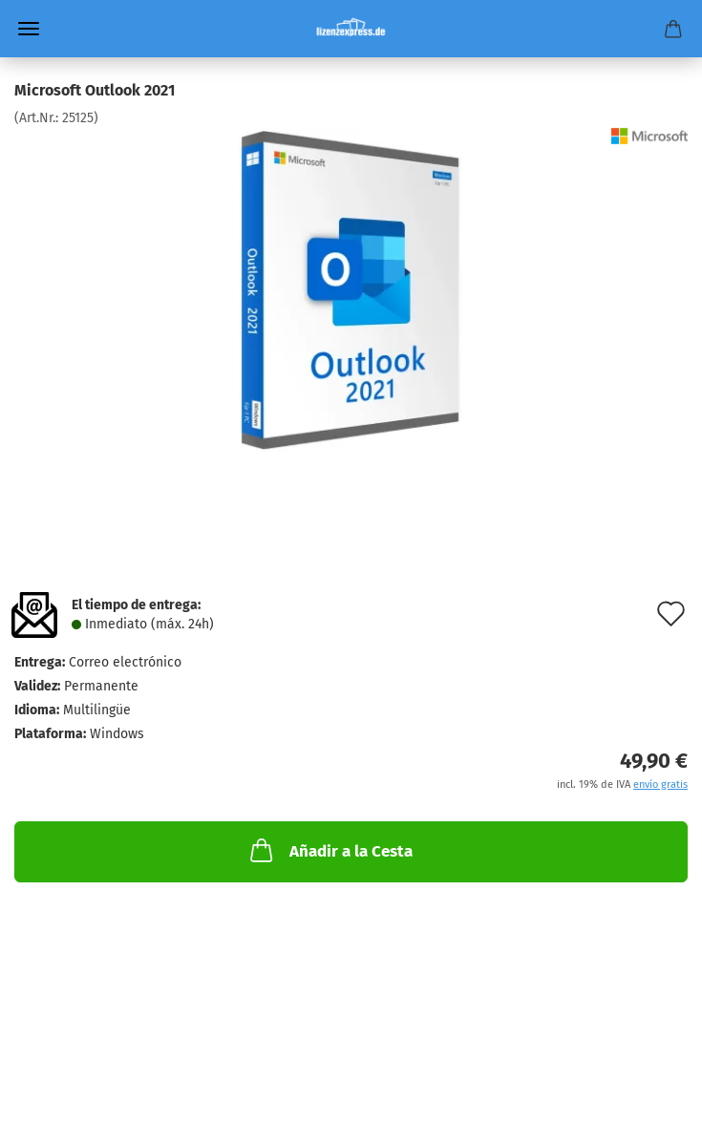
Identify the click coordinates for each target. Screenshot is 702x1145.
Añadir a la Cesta (329, 850)
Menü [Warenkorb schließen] (28, 29)
